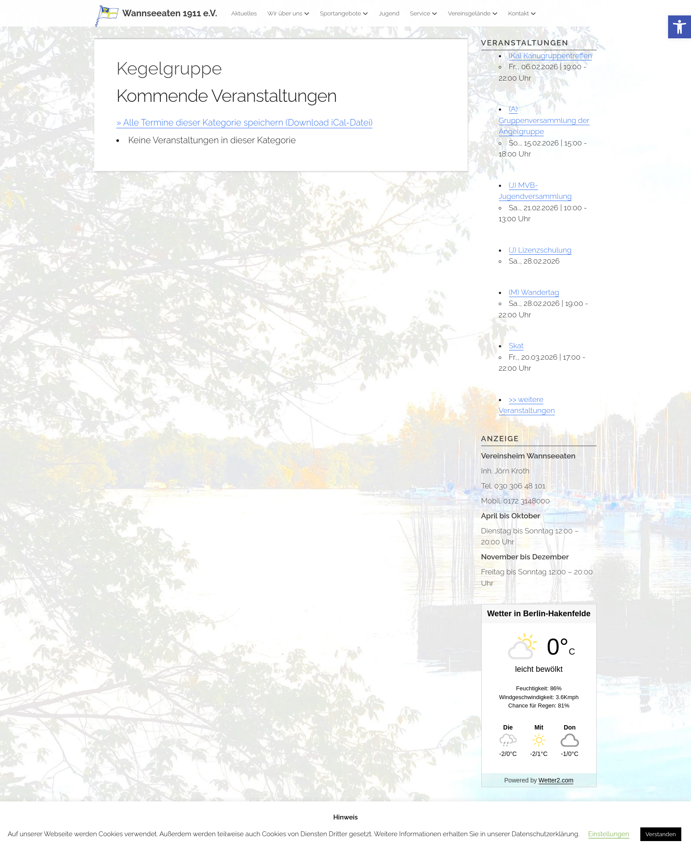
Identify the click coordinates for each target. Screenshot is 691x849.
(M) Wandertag (534, 292)
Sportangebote (344, 13)
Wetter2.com (556, 780)
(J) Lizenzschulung (540, 250)
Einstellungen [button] (608, 834)
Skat (516, 345)
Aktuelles (244, 13)
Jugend (389, 13)
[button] (679, 27)
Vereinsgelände (473, 13)
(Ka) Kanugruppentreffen (550, 55)
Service (423, 13)
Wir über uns (288, 13)
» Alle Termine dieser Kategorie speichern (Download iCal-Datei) (244, 122)
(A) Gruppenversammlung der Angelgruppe (544, 120)
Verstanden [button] (661, 834)
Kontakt (522, 13)
